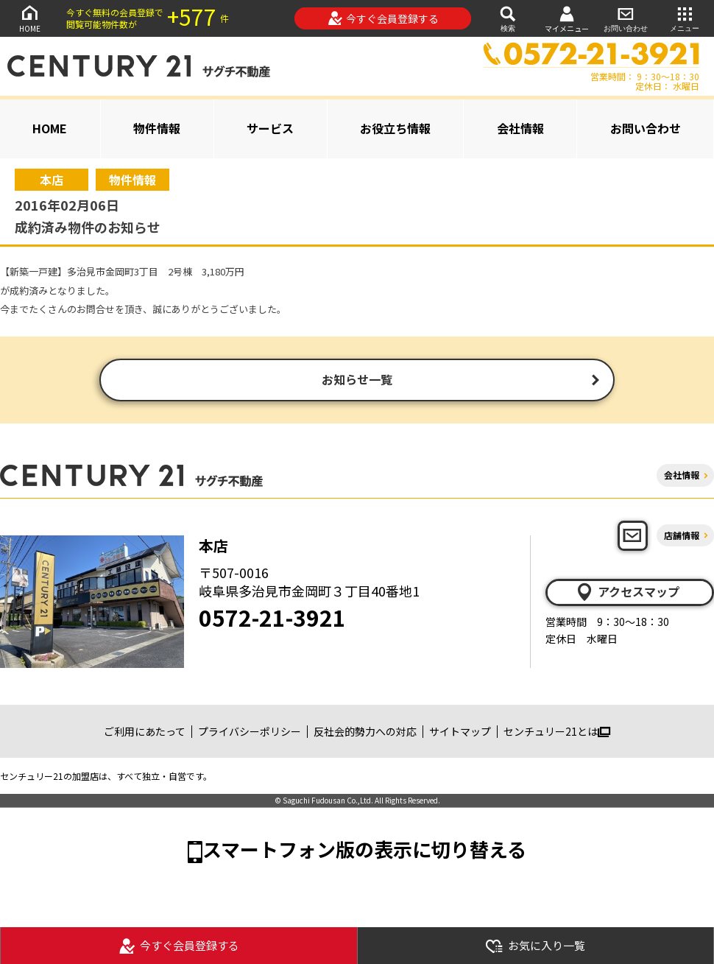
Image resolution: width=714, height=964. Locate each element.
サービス (270, 128)
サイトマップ (460, 732)
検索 (507, 18)
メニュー (684, 18)
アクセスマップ (627, 593)
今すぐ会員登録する (383, 18)
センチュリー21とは (556, 732)
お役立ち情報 (395, 128)
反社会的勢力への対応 (365, 732)
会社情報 (520, 128)
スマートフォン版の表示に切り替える (364, 850)
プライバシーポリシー (249, 732)
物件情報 (156, 128)
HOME (29, 18)
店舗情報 (681, 536)
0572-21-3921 (272, 618)
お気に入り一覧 (535, 945)
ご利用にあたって (144, 732)
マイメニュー (566, 19)
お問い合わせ (625, 18)
